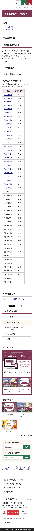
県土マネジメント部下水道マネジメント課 (17, 299)
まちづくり (23, 467)
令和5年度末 (8, 98)
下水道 (6, 469)
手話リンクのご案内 (26, 513)
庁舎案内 (7, 522)
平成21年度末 (8, 150)
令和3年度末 (8, 105)
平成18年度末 (8, 161)
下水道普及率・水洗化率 (12, 322)
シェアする (20, 306)
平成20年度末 (8, 154)
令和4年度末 (8, 102)
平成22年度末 (8, 146)
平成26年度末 (8, 131)
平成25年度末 (8, 135)
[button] (18, 2)
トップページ (5, 467)
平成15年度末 (8, 173)
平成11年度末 (8, 188)
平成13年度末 (8, 180)
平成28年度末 (8, 124)
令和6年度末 (8, 95)
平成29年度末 (8, 120)
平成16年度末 (8, 169)
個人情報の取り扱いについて (13, 480)
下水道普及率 (9, 27)
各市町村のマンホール (11, 339)
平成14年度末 (8, 176)
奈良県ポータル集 (26, 435)
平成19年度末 (8, 158)
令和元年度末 (8, 112)
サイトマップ (8, 492)
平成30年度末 (8, 116)
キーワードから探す (12, 442)
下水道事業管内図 (10, 334)
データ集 (10, 317)
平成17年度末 (8, 165)
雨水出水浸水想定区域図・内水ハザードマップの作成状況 (17, 328)
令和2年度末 (8, 109)
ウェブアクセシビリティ (12, 488)
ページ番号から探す (12, 453)
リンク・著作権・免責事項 (12, 484)
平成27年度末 (8, 127)
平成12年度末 (8, 184)
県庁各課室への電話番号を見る (14, 518)
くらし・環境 (14, 467)
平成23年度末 (8, 142)
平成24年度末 (8, 139)
